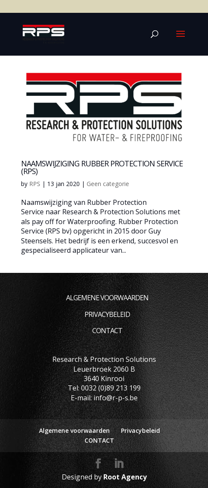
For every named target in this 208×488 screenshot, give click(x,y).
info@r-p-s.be (115, 397)
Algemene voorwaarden (107, 297)
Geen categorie (108, 184)
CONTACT (107, 330)
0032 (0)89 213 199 (111, 388)
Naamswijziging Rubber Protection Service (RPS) (102, 167)
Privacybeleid (107, 314)
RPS (34, 184)
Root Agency (125, 477)
